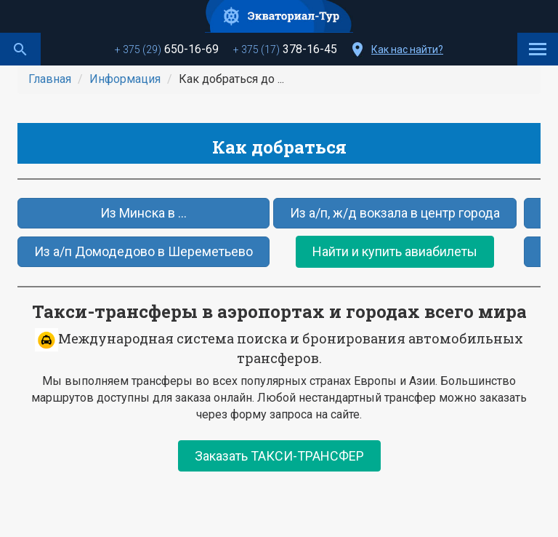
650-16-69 (167, 49)
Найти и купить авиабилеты (394, 251)
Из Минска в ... (143, 212)
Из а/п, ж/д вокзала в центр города (395, 212)
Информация (125, 79)
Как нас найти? (407, 49)
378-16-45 (285, 49)
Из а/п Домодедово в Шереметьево (143, 251)
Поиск (20, 49)
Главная (49, 79)
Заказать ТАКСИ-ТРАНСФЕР (279, 456)
